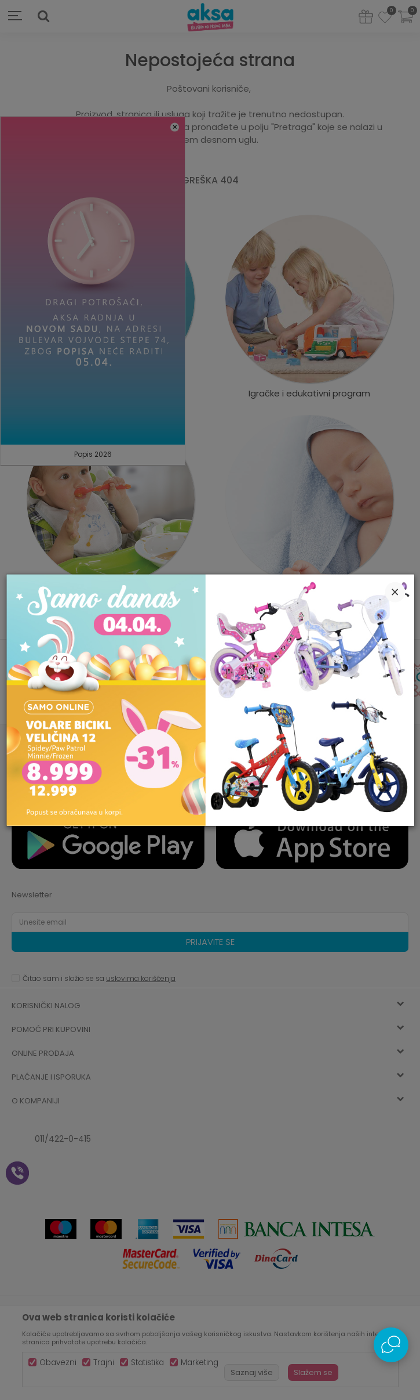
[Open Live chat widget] (391, 1344)
